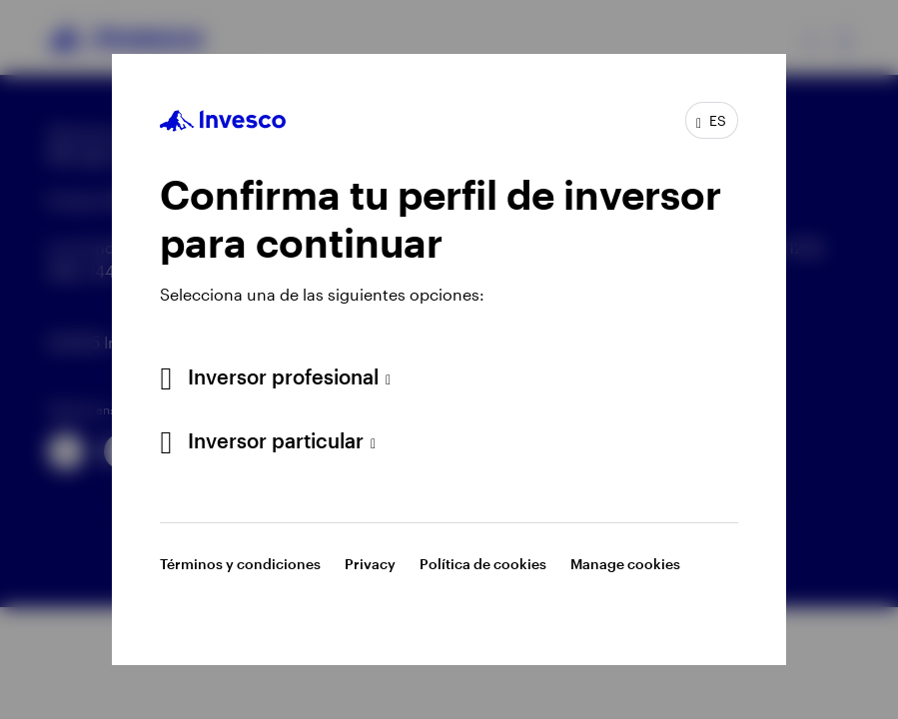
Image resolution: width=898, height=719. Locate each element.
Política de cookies (483, 563)
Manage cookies (625, 563)
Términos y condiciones (240, 563)
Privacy (370, 563)
